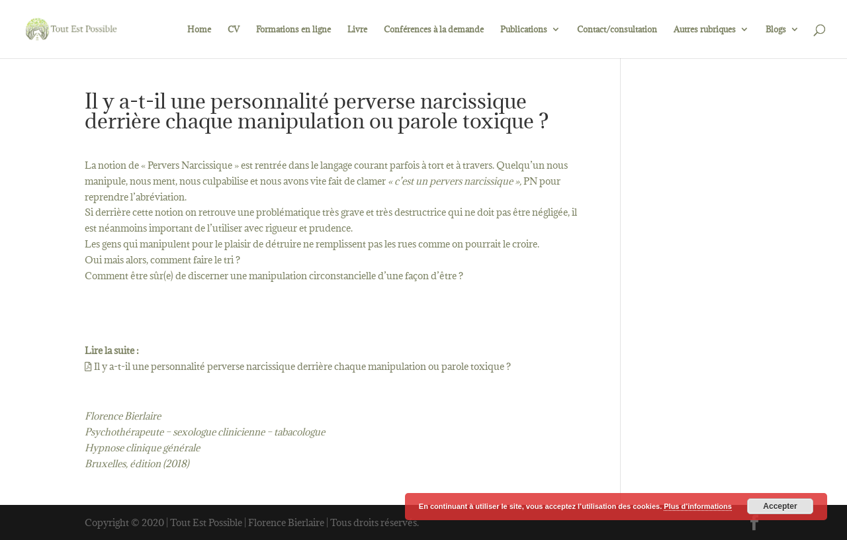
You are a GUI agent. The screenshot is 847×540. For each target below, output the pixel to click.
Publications (523, 29)
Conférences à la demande (434, 29)
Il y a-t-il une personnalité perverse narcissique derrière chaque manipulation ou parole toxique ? (298, 366)
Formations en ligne (293, 29)
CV (234, 29)
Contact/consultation (617, 29)
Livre (357, 29)
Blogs (776, 29)
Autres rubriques (705, 29)
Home (199, 29)
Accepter (780, 506)
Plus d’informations (698, 506)
